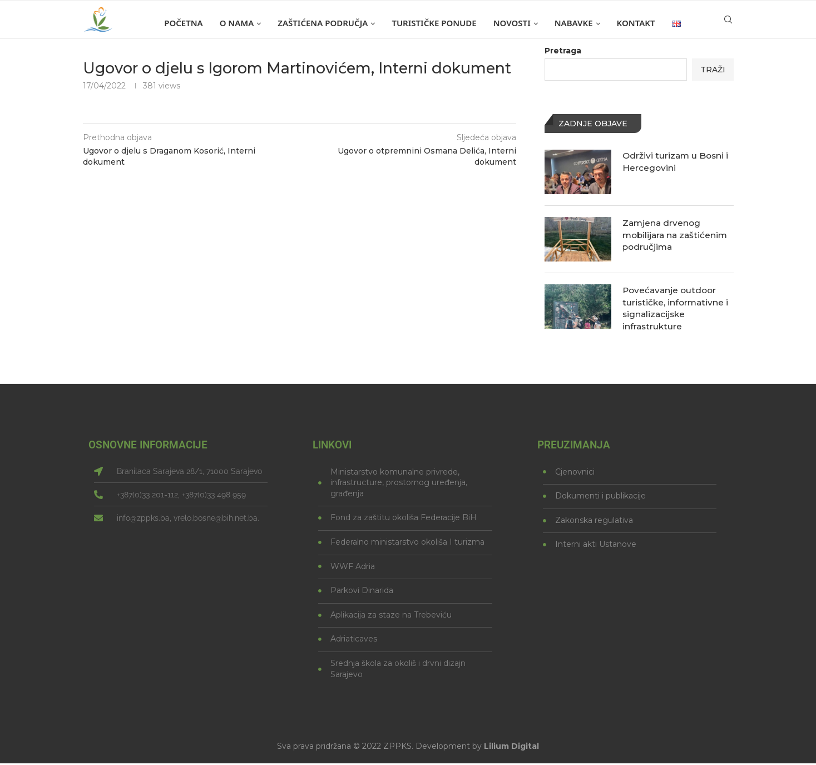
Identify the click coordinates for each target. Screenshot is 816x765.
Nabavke (574, 22)
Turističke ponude (434, 22)
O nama (237, 22)
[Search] (728, 23)
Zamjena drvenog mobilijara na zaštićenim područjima (676, 235)
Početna (183, 22)
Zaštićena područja (323, 22)
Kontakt (636, 22)
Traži (712, 70)
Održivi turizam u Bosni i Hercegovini (676, 161)
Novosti (512, 22)
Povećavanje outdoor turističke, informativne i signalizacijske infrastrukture (676, 309)
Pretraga (563, 51)
